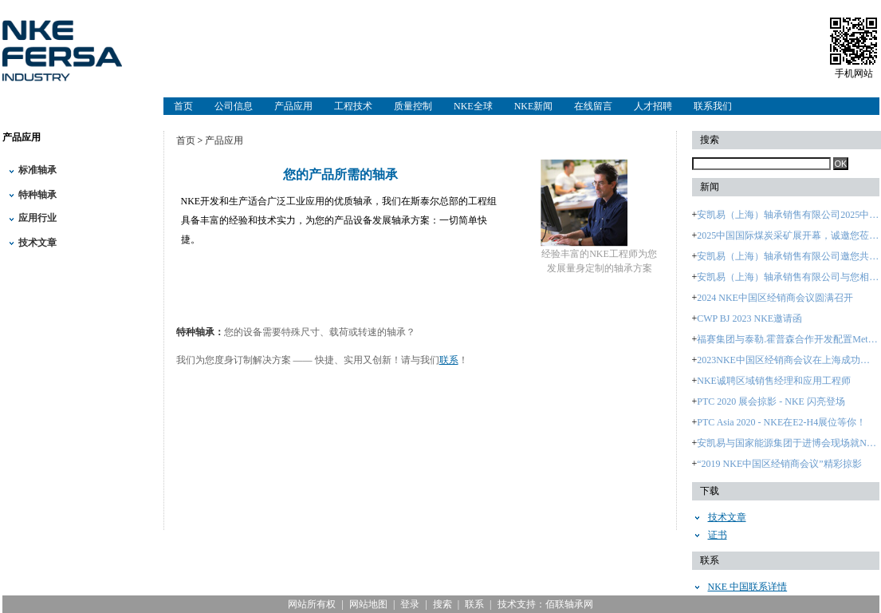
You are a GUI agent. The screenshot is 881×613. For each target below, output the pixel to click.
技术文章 (37, 242)
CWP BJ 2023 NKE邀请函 (749, 318)
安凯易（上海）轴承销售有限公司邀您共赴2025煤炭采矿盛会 (788, 256)
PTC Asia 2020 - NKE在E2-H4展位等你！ (781, 422)
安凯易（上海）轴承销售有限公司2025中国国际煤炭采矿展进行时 (788, 214)
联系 (448, 360)
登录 (409, 604)
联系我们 (713, 106)
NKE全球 (473, 106)
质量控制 (413, 106)
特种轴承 (37, 194)
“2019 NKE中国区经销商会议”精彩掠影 (779, 463)
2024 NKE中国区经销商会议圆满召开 (775, 297)
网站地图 (368, 604)
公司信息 (233, 106)
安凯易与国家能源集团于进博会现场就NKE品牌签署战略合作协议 (788, 443)
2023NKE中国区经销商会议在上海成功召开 (788, 360)
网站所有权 (312, 604)
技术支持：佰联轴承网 (545, 604)
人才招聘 (653, 106)
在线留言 (593, 106)
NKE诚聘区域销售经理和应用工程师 (774, 380)
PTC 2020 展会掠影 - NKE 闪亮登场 (771, 401)
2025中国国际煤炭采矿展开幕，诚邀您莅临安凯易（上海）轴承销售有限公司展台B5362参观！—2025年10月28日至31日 (788, 235)
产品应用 (293, 106)
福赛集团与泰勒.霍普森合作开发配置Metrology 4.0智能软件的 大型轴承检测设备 (788, 339)
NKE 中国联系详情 (748, 586)
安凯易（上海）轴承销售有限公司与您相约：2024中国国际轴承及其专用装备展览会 (788, 277)
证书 (717, 534)
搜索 (442, 604)
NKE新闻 (533, 106)
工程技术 (353, 106)
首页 (183, 106)
